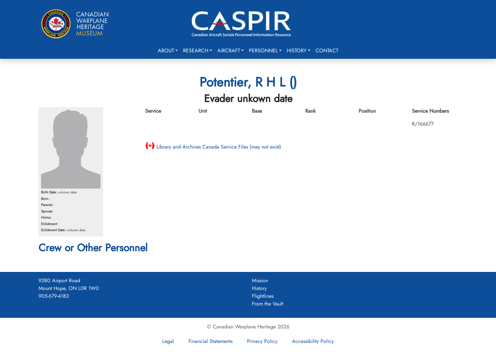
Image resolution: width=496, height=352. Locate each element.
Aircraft (228, 50)
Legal (168, 341)
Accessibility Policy (313, 341)
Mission (260, 280)
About (166, 50)
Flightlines (263, 296)
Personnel (263, 50)
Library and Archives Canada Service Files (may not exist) (213, 146)
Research (195, 50)
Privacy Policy (262, 341)
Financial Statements (210, 341)
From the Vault (267, 303)
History (297, 50)
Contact (327, 50)
